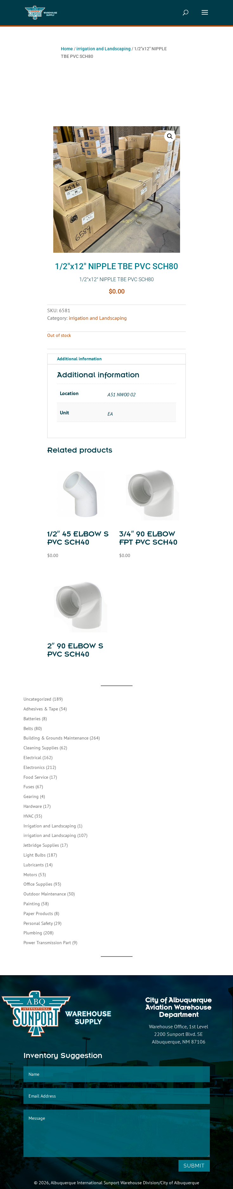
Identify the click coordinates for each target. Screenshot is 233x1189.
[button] (170, 136)
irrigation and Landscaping (103, 48)
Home (67, 48)
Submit (194, 1166)
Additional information (79, 359)
